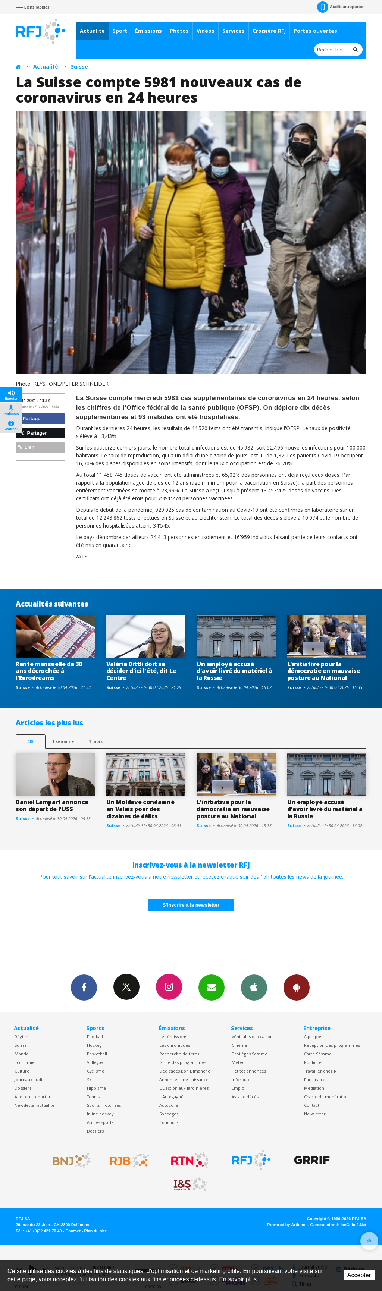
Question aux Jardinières (184, 1088)
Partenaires (315, 1079)
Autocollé (168, 1105)
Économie (25, 1062)
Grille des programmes (182, 1062)
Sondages (168, 1113)
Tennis (93, 1096)
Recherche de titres (179, 1053)
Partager (30, 418)
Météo (238, 1062)
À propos (313, 1036)
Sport (120, 30)
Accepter (359, 1275)
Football (95, 1036)
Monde (22, 1053)
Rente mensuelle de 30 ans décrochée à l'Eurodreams (49, 671)
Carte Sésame (318, 1053)
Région (21, 1036)
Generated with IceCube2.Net (338, 1224)
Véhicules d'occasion (252, 1036)
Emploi (238, 1088)
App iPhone (254, 987)
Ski (90, 1079)
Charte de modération (326, 1096)
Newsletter (315, 1113)
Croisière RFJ (269, 30)
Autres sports (100, 1122)
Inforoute (241, 1079)
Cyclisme (95, 1070)
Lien (26, 447)
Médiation (314, 1088)
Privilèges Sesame (249, 1053)
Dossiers (23, 1088)
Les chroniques (174, 1045)
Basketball (97, 1053)
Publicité (313, 1062)
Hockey (94, 1045)
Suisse (79, 66)
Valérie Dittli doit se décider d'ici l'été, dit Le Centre (141, 671)
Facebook (84, 987)
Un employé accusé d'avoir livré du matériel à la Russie (234, 671)
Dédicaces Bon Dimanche (184, 1070)
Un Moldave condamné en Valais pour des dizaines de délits (140, 809)
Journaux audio (30, 1079)
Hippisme (96, 1088)
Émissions (148, 30)
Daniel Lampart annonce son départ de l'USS (52, 805)
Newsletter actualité (34, 1105)
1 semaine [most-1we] (63, 741)
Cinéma (239, 1045)
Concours (168, 1122)
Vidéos (206, 30)
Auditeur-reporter (340, 7)
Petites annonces (249, 1070)
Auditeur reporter (33, 1096)
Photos (179, 30)
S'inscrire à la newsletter (191, 905)
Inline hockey (100, 1113)
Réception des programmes (332, 1045)
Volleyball (96, 1062)
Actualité (92, 30)
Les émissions (173, 1036)
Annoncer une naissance (184, 1079)
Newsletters (211, 987)
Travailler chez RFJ (322, 1070)
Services (233, 30)
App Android (297, 987)
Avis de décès (245, 1096)
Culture (22, 1070)
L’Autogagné (171, 1096)
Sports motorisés (104, 1105)
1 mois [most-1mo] (96, 741)
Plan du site (95, 1231)
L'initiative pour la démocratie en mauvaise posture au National (323, 671)
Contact (311, 1105)
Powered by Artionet (287, 1224)
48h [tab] (30, 741)
